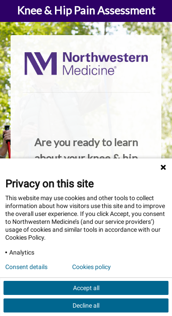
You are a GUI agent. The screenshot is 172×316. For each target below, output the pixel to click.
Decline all (86, 305)
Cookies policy (91, 266)
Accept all (86, 287)
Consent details (26, 266)
